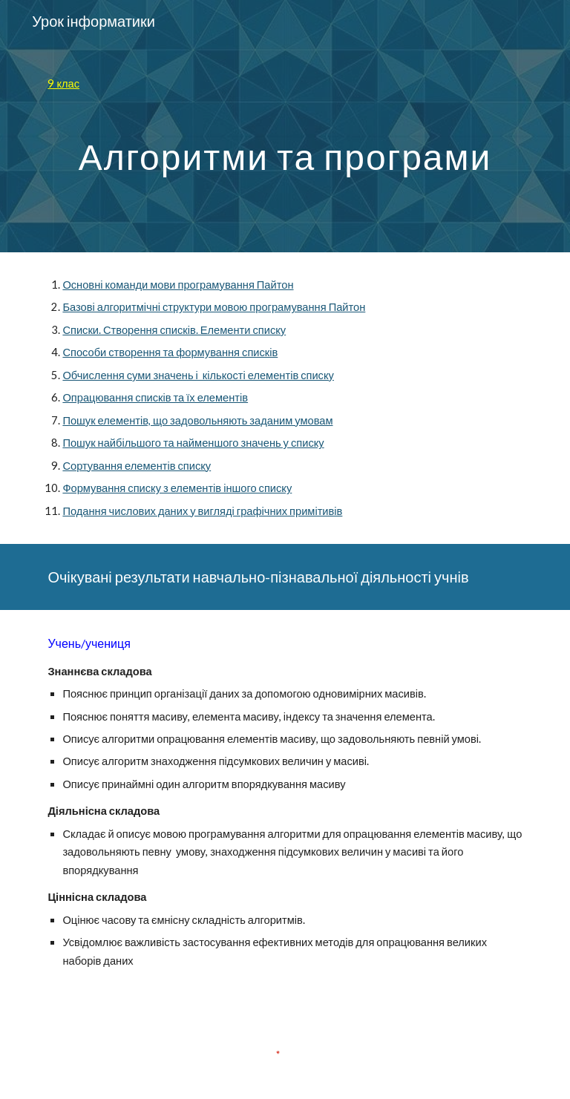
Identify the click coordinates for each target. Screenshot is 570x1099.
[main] (285, 84)
